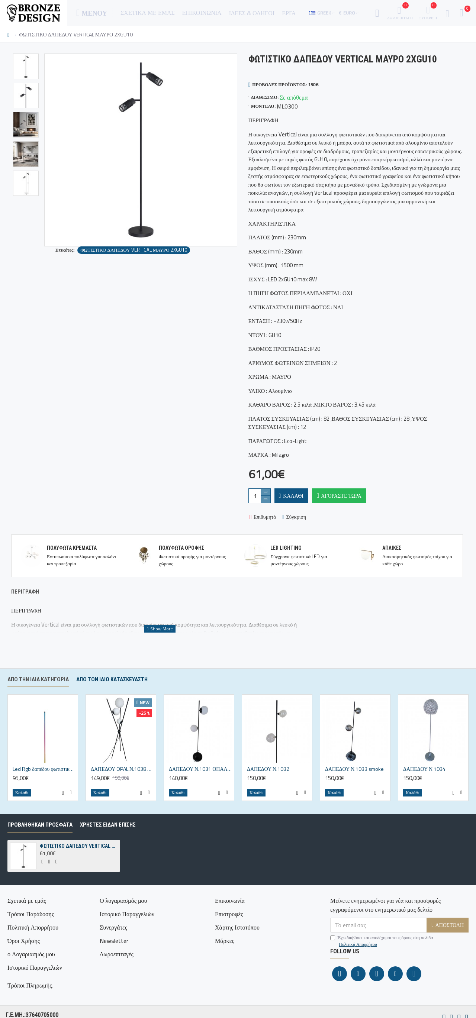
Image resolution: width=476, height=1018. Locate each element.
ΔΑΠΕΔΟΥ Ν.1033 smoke (354, 780)
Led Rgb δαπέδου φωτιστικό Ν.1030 (44, 780)
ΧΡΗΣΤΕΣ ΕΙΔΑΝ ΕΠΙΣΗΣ (108, 836)
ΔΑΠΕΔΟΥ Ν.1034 (424, 780)
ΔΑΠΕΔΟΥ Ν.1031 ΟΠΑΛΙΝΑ (200, 780)
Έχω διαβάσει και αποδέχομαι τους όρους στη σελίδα (381, 952)
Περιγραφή (25, 591)
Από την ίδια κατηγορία (38, 690)
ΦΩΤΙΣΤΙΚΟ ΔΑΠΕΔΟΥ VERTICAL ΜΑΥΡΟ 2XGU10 (133, 249)
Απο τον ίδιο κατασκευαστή (112, 690)
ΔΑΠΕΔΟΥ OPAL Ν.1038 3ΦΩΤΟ (122, 780)
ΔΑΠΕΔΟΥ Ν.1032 (268, 780)
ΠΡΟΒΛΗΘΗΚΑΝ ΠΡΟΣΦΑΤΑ (40, 836)
